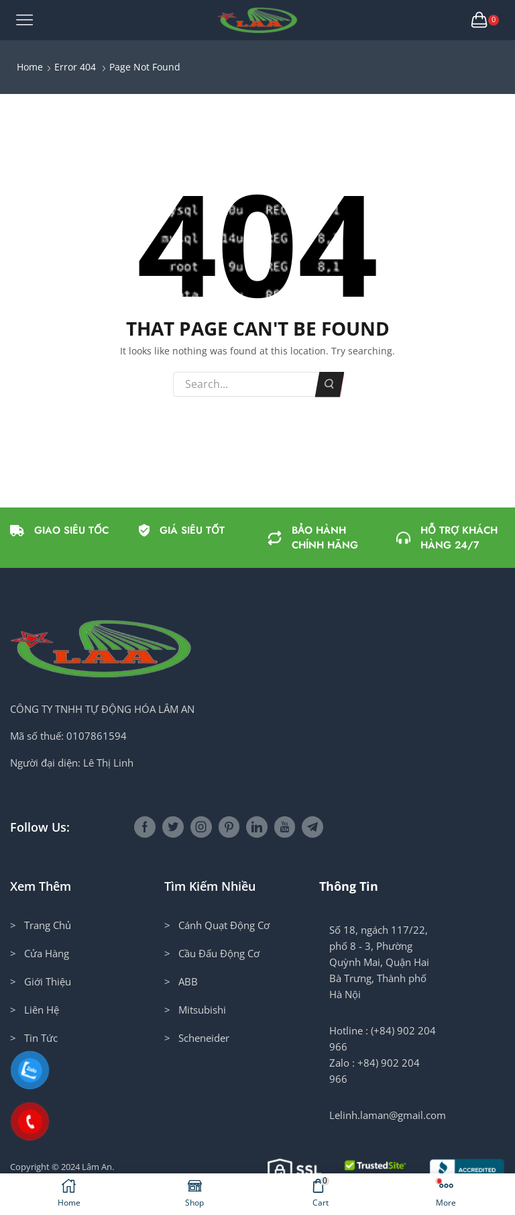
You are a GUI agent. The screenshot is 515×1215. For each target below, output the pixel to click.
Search (330, 384)
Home (30, 66)
